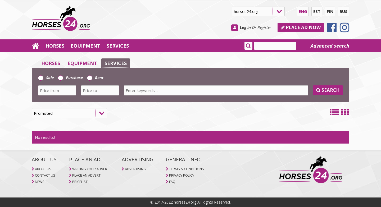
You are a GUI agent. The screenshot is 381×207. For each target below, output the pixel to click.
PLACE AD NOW (301, 27)
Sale (46, 77)
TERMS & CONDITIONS (186, 169)
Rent (95, 77)
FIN (330, 11)
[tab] (190, 84)
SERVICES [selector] (116, 63)
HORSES (55, 46)
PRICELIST (80, 181)
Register (264, 27)
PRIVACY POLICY (181, 175)
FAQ (172, 181)
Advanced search (330, 46)
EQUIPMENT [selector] (82, 63)
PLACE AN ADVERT (86, 175)
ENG (303, 11)
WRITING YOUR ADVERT (90, 169)
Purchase (70, 77)
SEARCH (328, 90)
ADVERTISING (135, 169)
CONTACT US (45, 175)
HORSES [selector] (50, 63)
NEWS (39, 181)
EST (316, 11)
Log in (245, 27)
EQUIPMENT (85, 46)
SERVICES (118, 46)
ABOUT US (43, 169)
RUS (343, 11)
